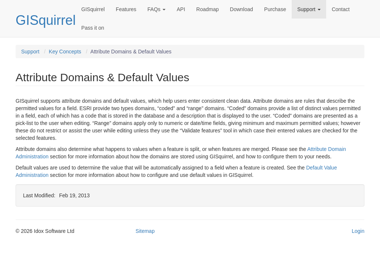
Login (358, 231)
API (181, 9)
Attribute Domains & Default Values (131, 52)
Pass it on (92, 28)
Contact (341, 9)
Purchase (275, 9)
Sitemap (144, 231)
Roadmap (207, 9)
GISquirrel (46, 20)
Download (241, 9)
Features (126, 9)
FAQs (156, 9)
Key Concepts (65, 52)
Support (309, 9)
